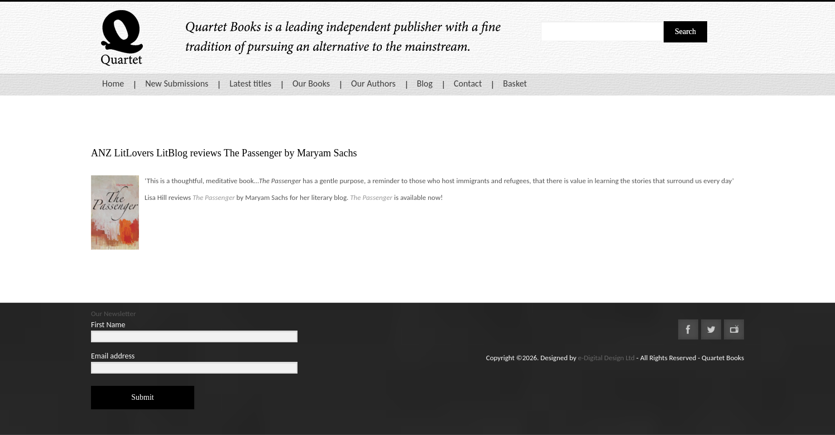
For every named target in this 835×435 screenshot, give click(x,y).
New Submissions (176, 83)
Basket (515, 83)
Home (113, 83)
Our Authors (373, 83)
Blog (425, 83)
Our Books (311, 83)
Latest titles (250, 83)
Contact (468, 83)
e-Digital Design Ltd (606, 357)
